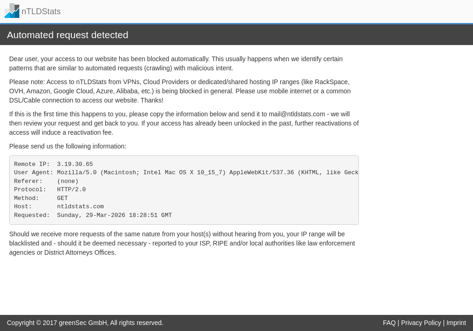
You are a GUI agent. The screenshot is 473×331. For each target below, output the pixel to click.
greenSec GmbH (83, 322)
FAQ (389, 322)
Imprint (456, 322)
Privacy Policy (421, 322)
